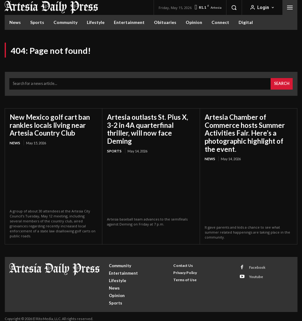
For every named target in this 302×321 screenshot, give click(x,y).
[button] (233, 7)
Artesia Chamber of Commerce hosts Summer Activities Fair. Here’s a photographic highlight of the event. (246, 130)
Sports (114, 139)
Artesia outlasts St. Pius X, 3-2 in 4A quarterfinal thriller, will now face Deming (149, 123)
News (15, 139)
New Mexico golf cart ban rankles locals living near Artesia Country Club (46, 123)
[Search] (282, 83)
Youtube (254, 270)
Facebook (255, 262)
